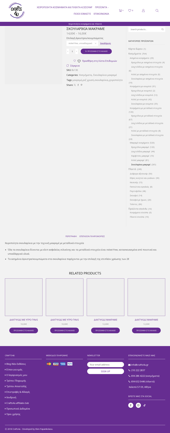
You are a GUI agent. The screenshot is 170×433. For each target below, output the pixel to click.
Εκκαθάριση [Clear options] (105, 43)
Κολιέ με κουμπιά (139, 99)
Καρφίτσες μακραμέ (140, 155)
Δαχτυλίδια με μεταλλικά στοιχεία (147, 123)
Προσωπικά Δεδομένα (17, 408)
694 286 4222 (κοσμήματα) (144, 375)
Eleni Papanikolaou (43, 429)
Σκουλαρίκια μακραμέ (105, 75)
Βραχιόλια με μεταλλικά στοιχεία (146, 115)
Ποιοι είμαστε (82, 13)
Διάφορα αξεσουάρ (139, 173)
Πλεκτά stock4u (137, 217)
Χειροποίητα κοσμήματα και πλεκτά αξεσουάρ (64, 7)
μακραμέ (77, 80)
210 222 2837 (137, 370)
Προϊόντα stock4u (137, 208)
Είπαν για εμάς (13, 369)
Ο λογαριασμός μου (16, 375)
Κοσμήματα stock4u (139, 212)
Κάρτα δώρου (135, 48)
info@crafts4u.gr (138, 364)
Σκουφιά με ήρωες (138, 199)
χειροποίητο (116, 80)
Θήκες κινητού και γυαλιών (142, 178)
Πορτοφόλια (135, 191)
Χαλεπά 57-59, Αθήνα (139, 387)
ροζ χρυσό (88, 80)
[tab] (71, 236)
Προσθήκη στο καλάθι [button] (24, 330)
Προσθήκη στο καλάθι (97, 51)
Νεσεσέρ (134, 182)
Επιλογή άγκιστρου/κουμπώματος (85, 38)
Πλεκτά (132, 169)
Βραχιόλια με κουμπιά (141, 90)
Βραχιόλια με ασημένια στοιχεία (146, 62)
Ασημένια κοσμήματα (139, 58)
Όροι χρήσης (12, 414)
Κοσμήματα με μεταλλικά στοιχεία (145, 108)
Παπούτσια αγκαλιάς (139, 186)
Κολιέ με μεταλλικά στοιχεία (144, 130)
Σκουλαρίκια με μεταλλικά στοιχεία (147, 135)
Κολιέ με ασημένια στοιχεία (144, 74)
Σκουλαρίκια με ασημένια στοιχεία (147, 78)
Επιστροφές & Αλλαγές (17, 391)
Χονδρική (10, 397)
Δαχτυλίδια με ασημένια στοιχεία (147, 66)
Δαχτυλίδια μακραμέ (140, 151)
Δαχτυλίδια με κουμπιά (142, 95)
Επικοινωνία (101, 13)
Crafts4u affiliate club (17, 403)
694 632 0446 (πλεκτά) (142, 381)
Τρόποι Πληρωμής (15, 380)
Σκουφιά (134, 195)
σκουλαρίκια (101, 80)
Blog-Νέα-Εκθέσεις (15, 363)
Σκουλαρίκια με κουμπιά (142, 103)
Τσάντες (134, 204)
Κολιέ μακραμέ (137, 160)
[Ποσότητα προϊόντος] (72, 51)
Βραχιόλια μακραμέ (140, 147)
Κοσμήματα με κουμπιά (140, 86)
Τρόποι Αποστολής (16, 386)
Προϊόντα (102, 7)
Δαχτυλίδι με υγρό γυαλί (24, 319)
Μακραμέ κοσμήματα (139, 142)
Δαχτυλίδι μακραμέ (105, 319)
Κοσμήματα (85, 75)
